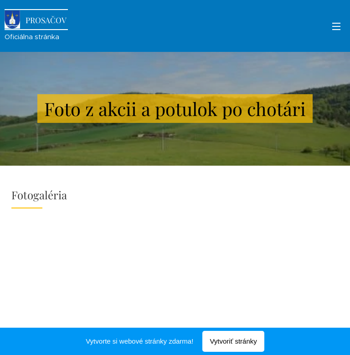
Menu (336, 26)
